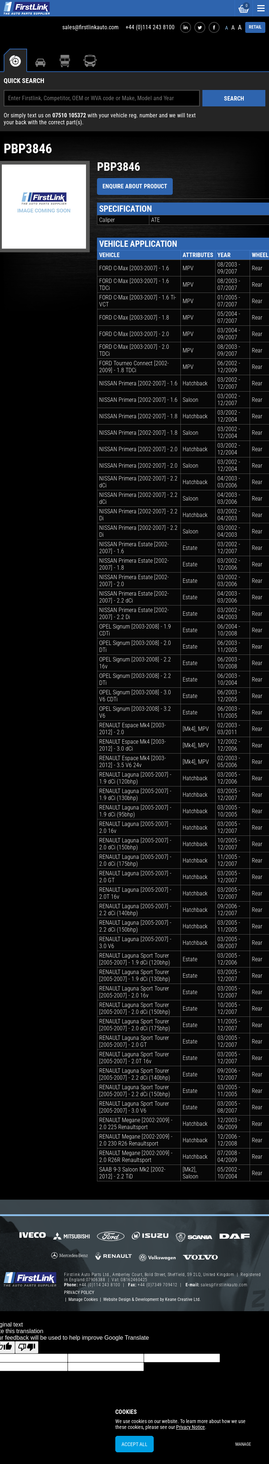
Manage (243, 1444)
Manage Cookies (83, 1299)
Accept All (134, 1444)
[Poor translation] (26, 1347)
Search (234, 98)
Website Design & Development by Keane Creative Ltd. (152, 1299)
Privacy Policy (79, 1292)
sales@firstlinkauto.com (90, 27)
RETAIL (255, 27)
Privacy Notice (190, 1427)
